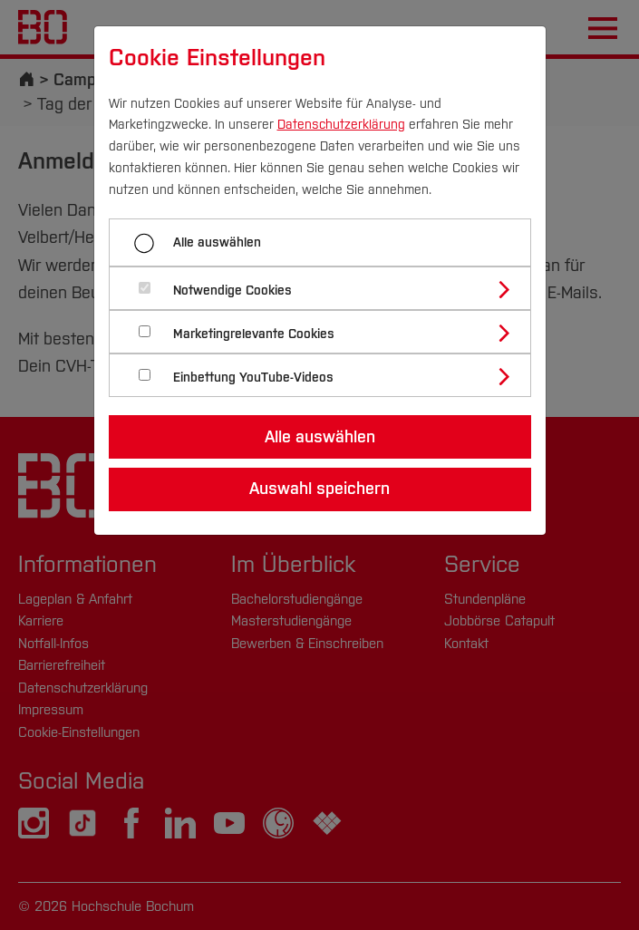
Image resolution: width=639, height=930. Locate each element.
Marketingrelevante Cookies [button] (253, 334)
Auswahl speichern (319, 489)
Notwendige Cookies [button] (232, 290)
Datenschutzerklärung (341, 124)
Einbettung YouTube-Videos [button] (253, 377)
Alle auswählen (217, 242)
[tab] (328, 288)
